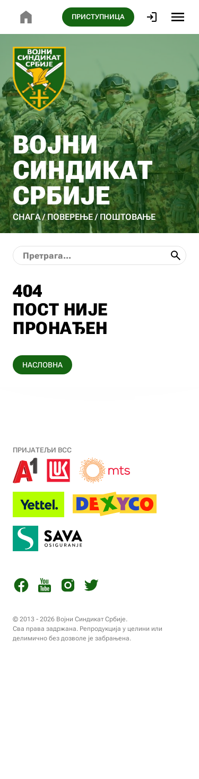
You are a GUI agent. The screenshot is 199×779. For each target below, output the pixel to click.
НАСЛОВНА (42, 365)
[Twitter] (91, 587)
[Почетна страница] (26, 16)
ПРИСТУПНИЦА (98, 17)
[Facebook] (21, 587)
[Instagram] (67, 587)
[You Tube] (44, 587)
